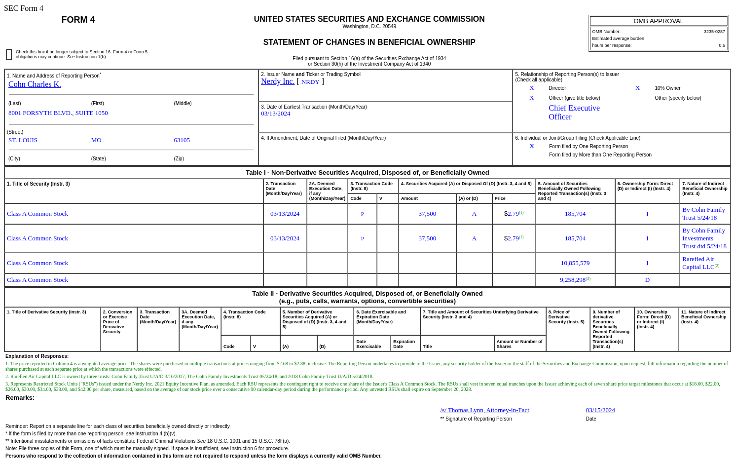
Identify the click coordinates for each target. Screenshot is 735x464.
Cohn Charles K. (34, 84)
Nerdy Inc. (277, 81)
